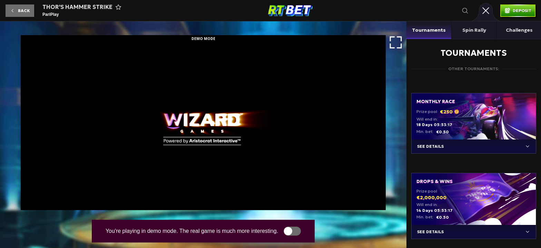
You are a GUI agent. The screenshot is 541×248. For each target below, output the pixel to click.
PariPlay (50, 14)
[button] (20, 10)
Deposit (522, 10)
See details (430, 146)
